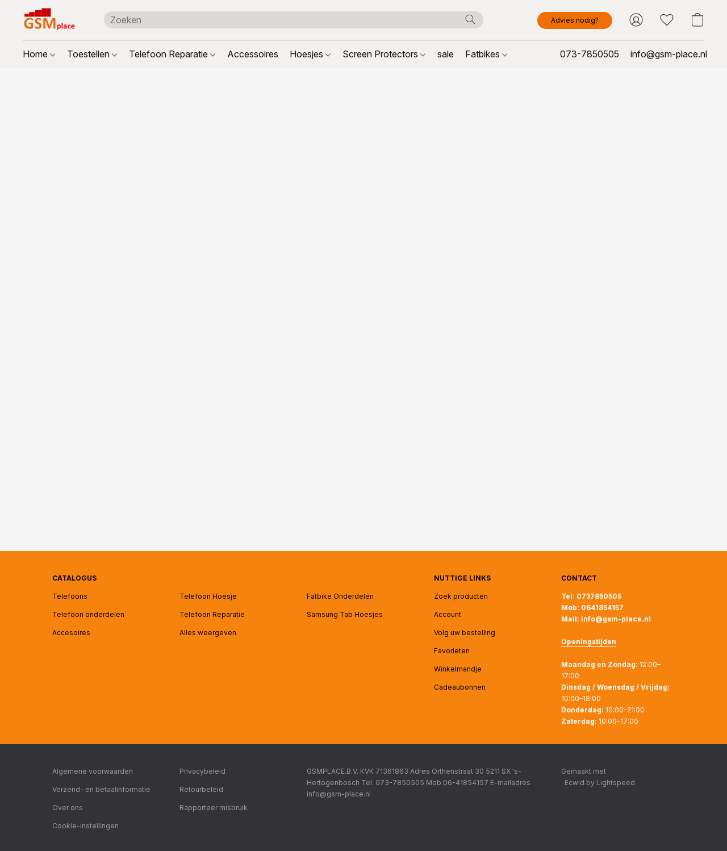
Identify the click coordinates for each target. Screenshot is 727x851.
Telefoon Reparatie (172, 54)
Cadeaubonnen (460, 687)
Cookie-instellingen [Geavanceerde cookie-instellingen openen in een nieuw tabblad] (85, 825)
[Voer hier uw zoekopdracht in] (293, 19)
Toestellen (92, 54)
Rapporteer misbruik (213, 807)
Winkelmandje (458, 669)
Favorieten (452, 650)
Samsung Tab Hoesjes (345, 614)
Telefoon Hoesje (208, 596)
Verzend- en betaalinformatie (101, 789)
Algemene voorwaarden (92, 771)
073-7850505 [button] (589, 54)
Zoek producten (461, 596)
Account (447, 614)
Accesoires (71, 632)
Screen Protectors (383, 54)
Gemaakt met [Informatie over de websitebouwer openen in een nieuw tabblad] (598, 778)
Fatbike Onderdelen (340, 596)
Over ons (67, 807)
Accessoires (252, 54)
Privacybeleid (202, 771)
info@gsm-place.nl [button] (668, 54)
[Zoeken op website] (470, 19)
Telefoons (69, 596)
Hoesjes (310, 54)
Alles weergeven (207, 632)
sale (445, 54)
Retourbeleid (201, 789)
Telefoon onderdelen (88, 614)
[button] (52, 20)
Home (39, 54)
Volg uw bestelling (464, 632)
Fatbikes (486, 54)
